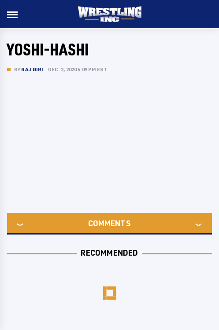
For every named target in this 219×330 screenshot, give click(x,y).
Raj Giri (32, 69)
